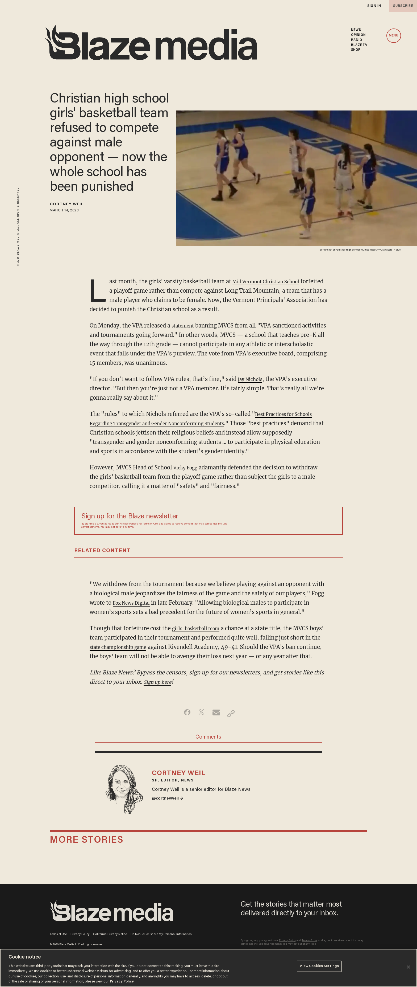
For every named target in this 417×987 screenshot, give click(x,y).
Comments (208, 749)
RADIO (356, 40)
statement (185, 325)
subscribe (401, 6)
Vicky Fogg (187, 467)
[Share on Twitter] (200, 723)
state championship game (133, 647)
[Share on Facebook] (183, 723)
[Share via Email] (216, 723)
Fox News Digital (135, 602)
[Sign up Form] (298, 520)
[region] (208, 968)
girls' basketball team (200, 628)
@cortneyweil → (170, 818)
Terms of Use (150, 524)
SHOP (355, 50)
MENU (393, 35)
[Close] (408, 967)
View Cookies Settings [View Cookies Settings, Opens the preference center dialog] (319, 967)
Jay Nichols (252, 379)
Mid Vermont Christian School (271, 281)
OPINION (358, 35)
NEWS (356, 30)
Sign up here (160, 691)
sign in (374, 6)
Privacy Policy (128, 524)
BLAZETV (359, 45)
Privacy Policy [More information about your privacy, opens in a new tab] (122, 981)
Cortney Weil (72, 205)
